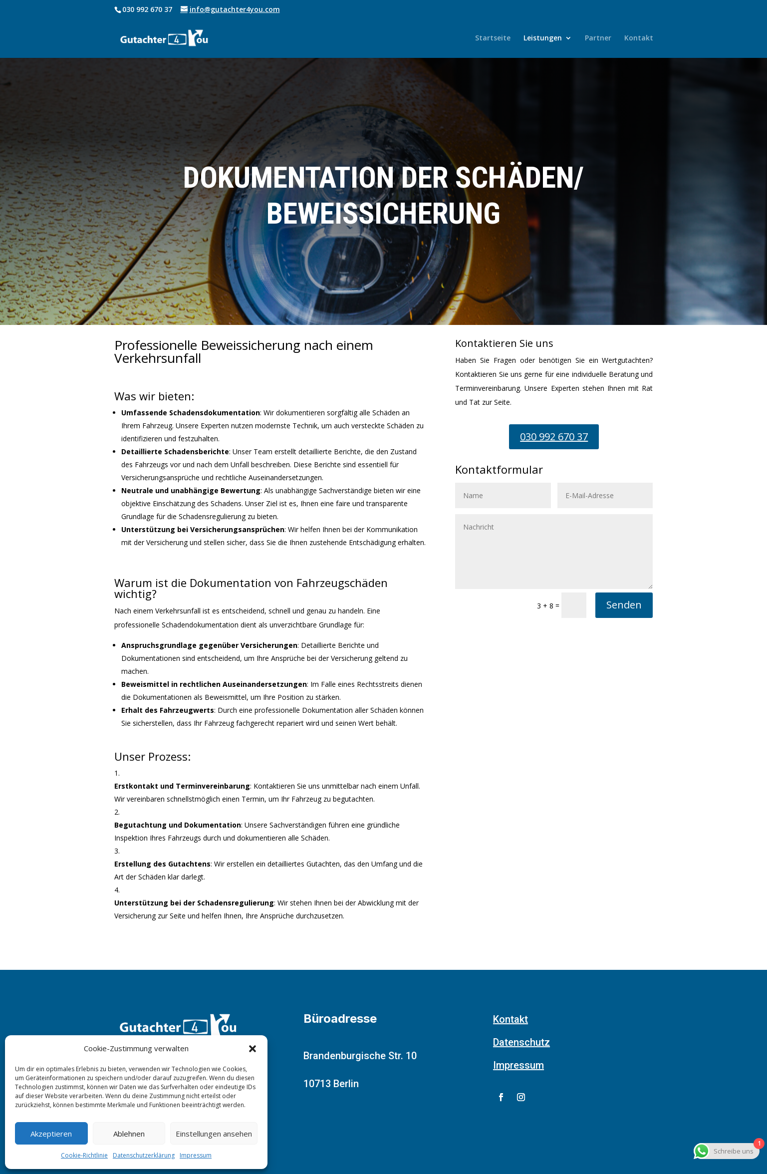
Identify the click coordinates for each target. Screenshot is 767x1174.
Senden (624, 604)
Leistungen (542, 38)
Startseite (493, 38)
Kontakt (638, 38)
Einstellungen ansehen (214, 1134)
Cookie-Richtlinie (84, 1155)
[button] (252, 1049)
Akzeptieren (51, 1134)
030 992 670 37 (554, 436)
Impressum (196, 1155)
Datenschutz (521, 1042)
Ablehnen (129, 1134)
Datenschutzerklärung (144, 1155)
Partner (598, 38)
